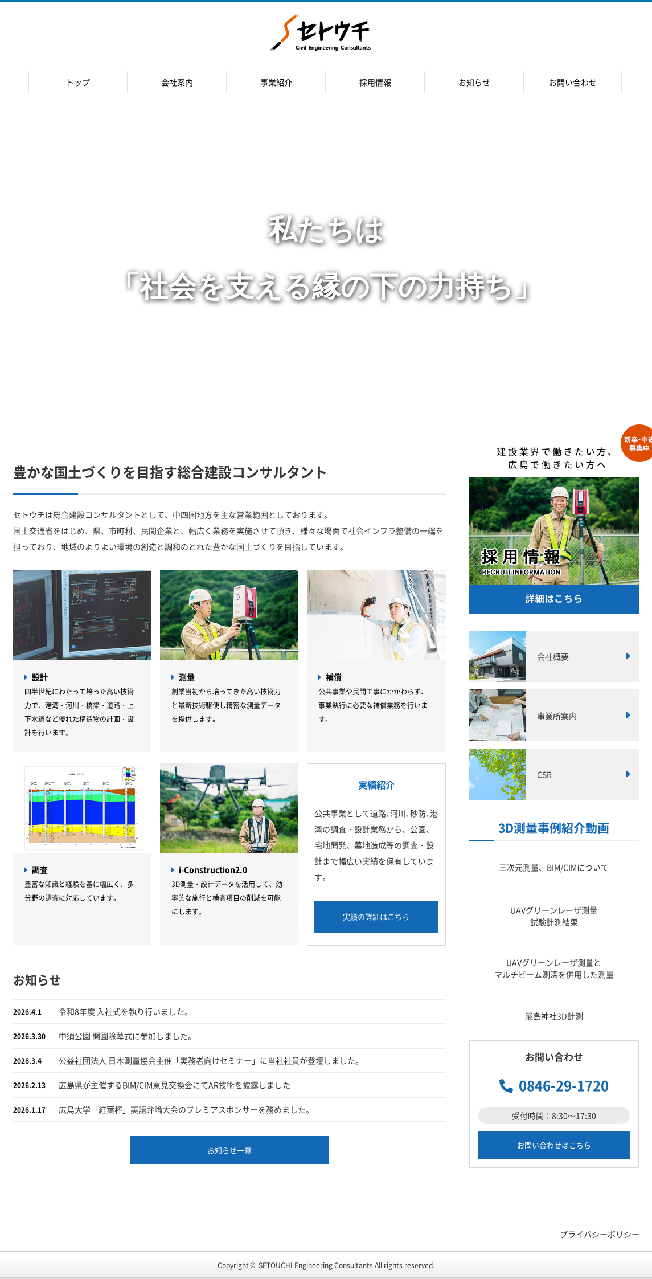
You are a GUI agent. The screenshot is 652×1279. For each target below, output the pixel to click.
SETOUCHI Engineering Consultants (316, 1265)
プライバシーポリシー (599, 1234)
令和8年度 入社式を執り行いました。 (125, 1011)
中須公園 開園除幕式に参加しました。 (127, 1035)
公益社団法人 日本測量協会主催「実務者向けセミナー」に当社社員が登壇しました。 (211, 1060)
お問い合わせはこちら (554, 1144)
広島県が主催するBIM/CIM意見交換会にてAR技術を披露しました (174, 1084)
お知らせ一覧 (229, 1150)
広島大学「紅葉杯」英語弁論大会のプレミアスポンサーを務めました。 (186, 1109)
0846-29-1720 (564, 1085)
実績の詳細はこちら (376, 916)
